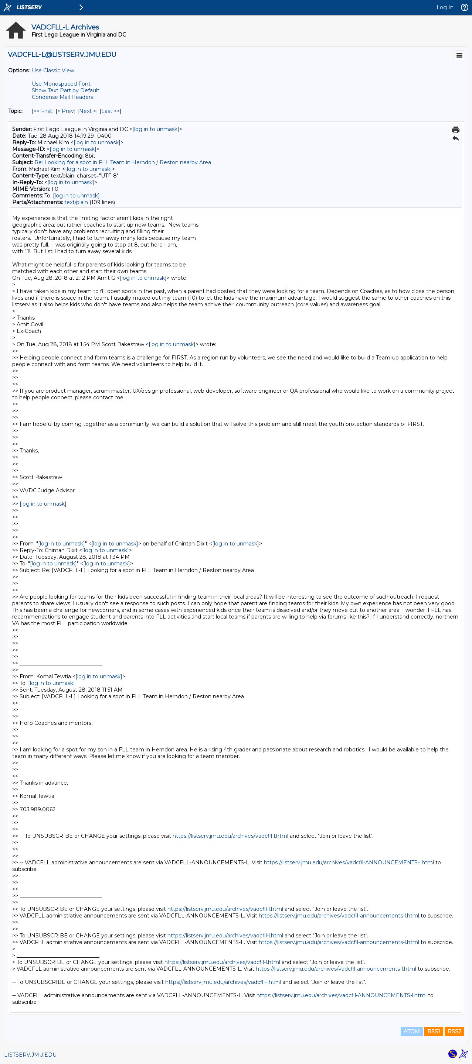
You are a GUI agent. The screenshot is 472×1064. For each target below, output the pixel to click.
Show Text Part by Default (65, 90)
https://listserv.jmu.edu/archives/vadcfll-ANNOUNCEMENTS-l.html (349, 862)
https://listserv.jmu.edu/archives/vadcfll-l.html (230, 836)
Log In (445, 7)
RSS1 (433, 1031)
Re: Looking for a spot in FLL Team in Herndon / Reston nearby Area (122, 162)
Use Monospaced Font (61, 83)
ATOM (412, 1031)
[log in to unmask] (155, 129)
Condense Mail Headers (62, 97)
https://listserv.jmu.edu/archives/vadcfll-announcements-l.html (339, 915)
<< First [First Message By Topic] (43, 111)
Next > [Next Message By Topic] (87, 111)
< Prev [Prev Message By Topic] (65, 111)
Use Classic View (53, 70)
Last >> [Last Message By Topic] (110, 111)
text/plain (76, 202)
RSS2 (454, 1031)
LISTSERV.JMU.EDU (30, 1054)
